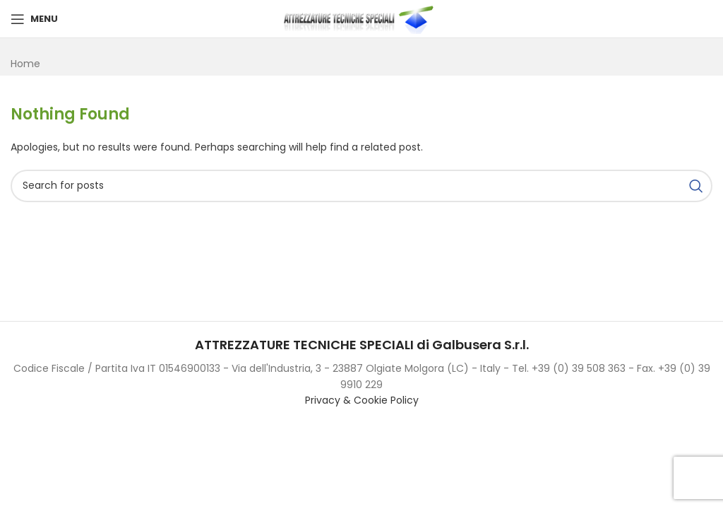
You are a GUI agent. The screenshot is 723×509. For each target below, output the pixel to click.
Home (25, 64)
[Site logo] (361, 18)
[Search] (361, 186)
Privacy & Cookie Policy (362, 400)
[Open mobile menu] (34, 19)
